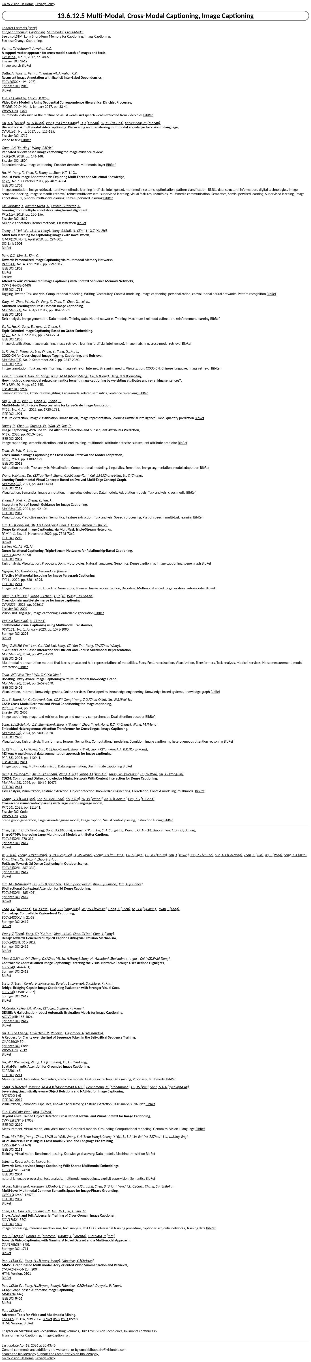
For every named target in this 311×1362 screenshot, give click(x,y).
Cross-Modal (74, 32)
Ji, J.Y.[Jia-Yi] (28, 749)
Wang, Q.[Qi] (68, 774)
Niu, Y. (6, 401)
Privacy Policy (45, 4)
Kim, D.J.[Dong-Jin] (15, 525)
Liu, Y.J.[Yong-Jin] (171, 774)
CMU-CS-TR (10, 1269)
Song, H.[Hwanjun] (95, 958)
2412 (24, 843)
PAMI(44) (8, 533)
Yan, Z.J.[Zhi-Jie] (201, 855)
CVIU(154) (9, 57)
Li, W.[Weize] (82, 855)
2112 (18, 488)
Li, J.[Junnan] (89, 123)
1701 (23, 111)
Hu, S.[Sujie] (135, 855)
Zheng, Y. (34, 500)
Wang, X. (26, 351)
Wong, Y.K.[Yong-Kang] (62, 123)
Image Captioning (15, 32)
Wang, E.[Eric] (42, 148)
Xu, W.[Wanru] (92, 799)
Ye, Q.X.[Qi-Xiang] (144, 909)
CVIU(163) (9, 131)
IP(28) (6, 335)
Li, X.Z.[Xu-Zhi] (96, 231)
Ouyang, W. (38, 426)
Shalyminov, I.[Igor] (124, 958)
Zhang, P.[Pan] (84, 830)
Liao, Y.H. (24, 1211)
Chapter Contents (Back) (19, 28)
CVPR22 (7, 1120)
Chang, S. (54, 401)
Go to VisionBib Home (18, 4)
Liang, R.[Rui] (61, 231)
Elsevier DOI (10, 61)
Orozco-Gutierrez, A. (65, 206)
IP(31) (6, 580)
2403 (18, 658)
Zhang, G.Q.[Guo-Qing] (18, 799)
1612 (23, 61)
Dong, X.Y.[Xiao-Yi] (59, 830)
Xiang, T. (40, 401)
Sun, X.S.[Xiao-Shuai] (54, 749)
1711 (18, 289)
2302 (23, 609)
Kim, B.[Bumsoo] (105, 884)
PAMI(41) (8, 264)
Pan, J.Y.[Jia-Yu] (12, 1261)
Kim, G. (34, 255)
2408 (18, 737)
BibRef (26, 65)
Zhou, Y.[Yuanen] (68, 724)
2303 (24, 633)
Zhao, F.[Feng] (162, 830)
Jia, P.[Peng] (273, 855)
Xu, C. (14, 351)
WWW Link (10, 111)
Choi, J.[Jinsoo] (70, 525)
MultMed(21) (11, 310)
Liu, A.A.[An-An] (13, 123)
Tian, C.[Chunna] (14, 376)
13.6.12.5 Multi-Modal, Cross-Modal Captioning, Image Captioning (155, 15)
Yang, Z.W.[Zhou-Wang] (103, 646)
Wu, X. (21, 450)
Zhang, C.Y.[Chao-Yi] (45, 958)
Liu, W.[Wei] (140, 1087)
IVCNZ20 (8, 1095)
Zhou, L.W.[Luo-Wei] (50, 1137)
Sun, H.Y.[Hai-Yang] (228, 855)
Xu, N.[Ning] (35, 123)
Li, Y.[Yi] (59, 596)
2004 (18, 1174)
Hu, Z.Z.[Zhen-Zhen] (40, 724)
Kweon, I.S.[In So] (94, 525)
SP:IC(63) (8, 156)
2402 (18, 687)
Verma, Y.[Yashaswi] (16, 48)
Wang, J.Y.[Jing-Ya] (80, 596)
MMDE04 (8, 1294)
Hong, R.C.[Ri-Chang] (116, 724)
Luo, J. (31, 450)
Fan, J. (47, 500)
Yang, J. (40, 326)
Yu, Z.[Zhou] (152, 1137)
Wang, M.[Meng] (145, 724)
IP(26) (6, 181)
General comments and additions (26, 1349)
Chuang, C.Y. (41, 1211)
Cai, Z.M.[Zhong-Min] (105, 475)
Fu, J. (70, 1211)
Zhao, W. (22, 302)
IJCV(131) (8, 629)
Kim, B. (22, 255)
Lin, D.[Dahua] (184, 830)
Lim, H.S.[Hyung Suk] (47, 884)
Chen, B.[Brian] (105, 1186)
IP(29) (6, 434)
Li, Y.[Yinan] (10, 749)
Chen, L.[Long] (103, 934)
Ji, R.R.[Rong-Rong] (133, 749)
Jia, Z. (51, 351)
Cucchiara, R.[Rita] (99, 983)
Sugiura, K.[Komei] (70, 1008)
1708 (18, 185)
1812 (23, 219)
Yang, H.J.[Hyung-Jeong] (42, 1261)
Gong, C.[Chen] (119, 909)
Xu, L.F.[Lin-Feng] (75, 1062)
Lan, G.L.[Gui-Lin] (43, 646)
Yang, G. (63, 351)
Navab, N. (43, 1161)
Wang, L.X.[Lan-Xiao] (46, 1062)
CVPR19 (7, 555)
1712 (23, 136)
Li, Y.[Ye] (78, 231)
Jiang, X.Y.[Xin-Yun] (39, 934)
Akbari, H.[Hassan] (15, 1186)
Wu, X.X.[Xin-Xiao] (15, 621)
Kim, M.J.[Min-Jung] (16, 884)
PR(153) (7, 708)
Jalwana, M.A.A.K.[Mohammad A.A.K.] (56, 1087)
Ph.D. (65, 1319)
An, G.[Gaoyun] (34, 699)
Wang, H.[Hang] (13, 475)
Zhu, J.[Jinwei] (179, 855)
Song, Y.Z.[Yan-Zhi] (71, 646)
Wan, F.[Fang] (169, 909)
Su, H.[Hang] (71, 958)
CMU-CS (8, 1319)
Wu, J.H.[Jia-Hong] (36, 231)
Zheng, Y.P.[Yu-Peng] (32, 855)
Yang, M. (8, 302)
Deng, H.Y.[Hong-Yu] (16, 774)
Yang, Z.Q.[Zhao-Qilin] (90, 699)
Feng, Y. (46, 302)
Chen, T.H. (9, 1211)
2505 (23, 816)
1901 (18, 414)
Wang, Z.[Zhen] (41, 596)
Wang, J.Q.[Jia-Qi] (138, 830)
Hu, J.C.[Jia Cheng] (15, 1033)
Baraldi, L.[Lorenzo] (70, 983)
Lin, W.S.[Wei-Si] (119, 699)
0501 (27, 1273)
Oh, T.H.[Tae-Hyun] (44, 525)
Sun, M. (80, 1211)
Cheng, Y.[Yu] (112, 1137)
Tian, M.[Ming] (38, 376)
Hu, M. (7, 172)
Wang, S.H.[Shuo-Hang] (84, 1137)
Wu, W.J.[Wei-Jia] (94, 909)
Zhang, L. (45, 172)
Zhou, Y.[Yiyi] (80, 749)
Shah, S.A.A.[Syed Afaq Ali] (169, 1087)
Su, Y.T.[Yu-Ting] (112, 123)
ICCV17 (7, 1220)
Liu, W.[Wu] (148, 774)
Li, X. (72, 172)
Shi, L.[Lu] (73, 799)
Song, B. (28, 326)
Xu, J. (74, 351)
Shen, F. (31, 172)
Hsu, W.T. (58, 1211)
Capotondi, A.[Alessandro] (84, 1033)
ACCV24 (7, 1017)
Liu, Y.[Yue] (40, 909)
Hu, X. (16, 326)
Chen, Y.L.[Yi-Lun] (23, 859)
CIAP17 (7, 1244)
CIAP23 (7, 1041)
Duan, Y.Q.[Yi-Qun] (15, 596)
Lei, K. (85, 302)
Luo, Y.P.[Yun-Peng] (104, 749)
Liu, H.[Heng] (99, 376)
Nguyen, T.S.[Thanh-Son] (19, 571)
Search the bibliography (19, 1354)
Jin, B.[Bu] (9, 855)
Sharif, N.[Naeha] (14, 1087)
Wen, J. (27, 401)
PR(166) (7, 807)
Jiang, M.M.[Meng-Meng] (69, 376)
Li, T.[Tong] (37, 621)
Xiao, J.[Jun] (62, 934)
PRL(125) (8, 384)
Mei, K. (21, 500)
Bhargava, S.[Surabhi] (77, 1186)
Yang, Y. (18, 172)
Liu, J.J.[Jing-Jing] (175, 1137)
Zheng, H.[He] (12, 231)
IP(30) (6, 459)
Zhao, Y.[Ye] (90, 724)
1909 (18, 364)
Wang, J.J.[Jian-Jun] (93, 774)
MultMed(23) (11, 484)
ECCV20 (7, 82)
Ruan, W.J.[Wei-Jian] (124, 774)
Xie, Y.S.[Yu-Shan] (44, 774)
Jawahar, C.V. (41, 48)
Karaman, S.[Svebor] (45, 1186)
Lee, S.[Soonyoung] (77, 884)
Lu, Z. (16, 401)
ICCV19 (7, 1170)
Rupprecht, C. (24, 1161)
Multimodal (55, 32)
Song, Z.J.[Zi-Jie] (13, 724)
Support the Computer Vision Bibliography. (68, 1354)
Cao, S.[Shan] (11, 699)
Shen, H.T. (60, 172)
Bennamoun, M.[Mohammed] (107, 1087)
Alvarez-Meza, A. (37, 206)
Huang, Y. (8, 426)
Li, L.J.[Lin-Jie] (133, 1137)
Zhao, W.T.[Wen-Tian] (17, 675)
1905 (18, 339)
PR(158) (7, 758)
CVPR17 (7, 285)
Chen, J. (22, 426)
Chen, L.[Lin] (10, 830)
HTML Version (12, 1273)
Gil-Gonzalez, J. (13, 206)
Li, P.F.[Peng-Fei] (60, 855)
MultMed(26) (11, 654)
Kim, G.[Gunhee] (131, 884)
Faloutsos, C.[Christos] (78, 1261)
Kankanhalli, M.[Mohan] (142, 123)
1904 (18, 243)
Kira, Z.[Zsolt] (42, 1112)
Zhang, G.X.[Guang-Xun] (70, 475)
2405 (23, 712)
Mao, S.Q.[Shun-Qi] (16, 958)
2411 (23, 762)
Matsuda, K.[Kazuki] (16, 1008)
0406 (18, 1298)
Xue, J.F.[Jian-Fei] (14, 98)
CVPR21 (7, 1145)
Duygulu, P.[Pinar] (108, 1285)
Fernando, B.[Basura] (54, 571)
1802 (18, 1224)
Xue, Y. (66, 426)
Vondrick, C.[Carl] (130, 1186)
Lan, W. (40, 351)
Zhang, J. (54, 326)
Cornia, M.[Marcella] (39, 983)
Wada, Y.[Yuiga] (43, 1008)
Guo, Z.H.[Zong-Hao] (65, 909)
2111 (18, 1149)
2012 (18, 463)
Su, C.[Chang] (132, 475)
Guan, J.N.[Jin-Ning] (16, 148)
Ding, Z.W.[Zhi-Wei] (16, 646)
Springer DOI (11, 86)
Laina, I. (7, 1161)
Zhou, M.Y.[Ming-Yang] (18, 1137)
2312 (23, 1050)
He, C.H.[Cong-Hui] (109, 830)
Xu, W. (35, 302)
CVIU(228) (9, 604)
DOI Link (8, 243)
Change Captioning (28, 40)
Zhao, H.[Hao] (47, 859)
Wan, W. (54, 426)
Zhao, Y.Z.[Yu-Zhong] (16, 909)
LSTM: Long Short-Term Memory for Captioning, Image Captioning (62, 36)
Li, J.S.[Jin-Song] (32, 830)
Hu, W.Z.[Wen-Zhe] (15, 1062)
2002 (18, 438)
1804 (23, 160)
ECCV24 (7, 839)
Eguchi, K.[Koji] (38, 98)
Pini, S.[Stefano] (13, 1236)
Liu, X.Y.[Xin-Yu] (156, 855)
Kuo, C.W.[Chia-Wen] (17, 1112)
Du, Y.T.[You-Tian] (39, 475)
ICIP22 (6, 1071)
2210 (18, 538)
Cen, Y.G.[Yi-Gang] (59, 699)
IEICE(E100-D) (12, 106)
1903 (18, 268)
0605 (56, 1319)
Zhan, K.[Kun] (253, 855)
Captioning (37, 32)
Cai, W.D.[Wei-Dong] (155, 958)
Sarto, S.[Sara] (12, 983)
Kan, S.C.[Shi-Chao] (50, 799)
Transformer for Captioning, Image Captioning (35, 1335)
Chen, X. (73, 302)
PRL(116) (8, 214)
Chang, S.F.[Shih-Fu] (159, 1186)
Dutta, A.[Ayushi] (14, 73)
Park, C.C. (8, 255)
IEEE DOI (8, 185)
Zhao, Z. (59, 302)
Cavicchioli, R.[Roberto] (47, 1033)
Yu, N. (6, 326)
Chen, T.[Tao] (82, 934)
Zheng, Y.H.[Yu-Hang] (109, 855)
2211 (18, 584)
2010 (24, 86)
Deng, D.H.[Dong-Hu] (125, 376)
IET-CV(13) (9, 239)
